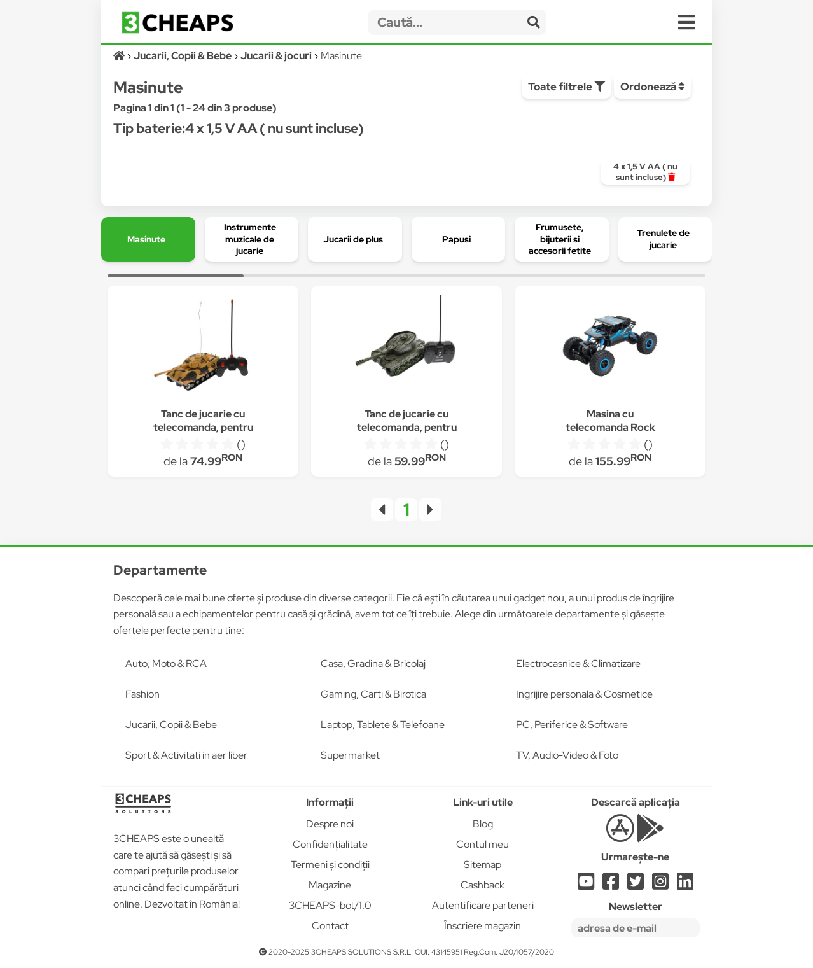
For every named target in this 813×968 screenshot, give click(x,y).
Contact (330, 925)
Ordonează (652, 87)
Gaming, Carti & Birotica (373, 694)
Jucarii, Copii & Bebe (171, 724)
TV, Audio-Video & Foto (567, 755)
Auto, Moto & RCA (166, 663)
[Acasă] (120, 55)
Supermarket (350, 755)
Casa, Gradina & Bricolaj (373, 663)
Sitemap (482, 864)
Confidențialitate (330, 844)
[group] (645, 172)
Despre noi (330, 824)
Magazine (330, 885)
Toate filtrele (566, 87)
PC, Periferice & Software (572, 724)
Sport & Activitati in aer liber (186, 755)
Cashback (482, 885)
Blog (483, 824)
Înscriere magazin (482, 925)
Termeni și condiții (330, 864)
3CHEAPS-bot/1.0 (330, 905)
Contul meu (482, 844)
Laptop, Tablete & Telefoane (383, 724)
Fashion (142, 694)
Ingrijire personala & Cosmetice (584, 694)
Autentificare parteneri (483, 905)
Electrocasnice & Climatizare (578, 663)
